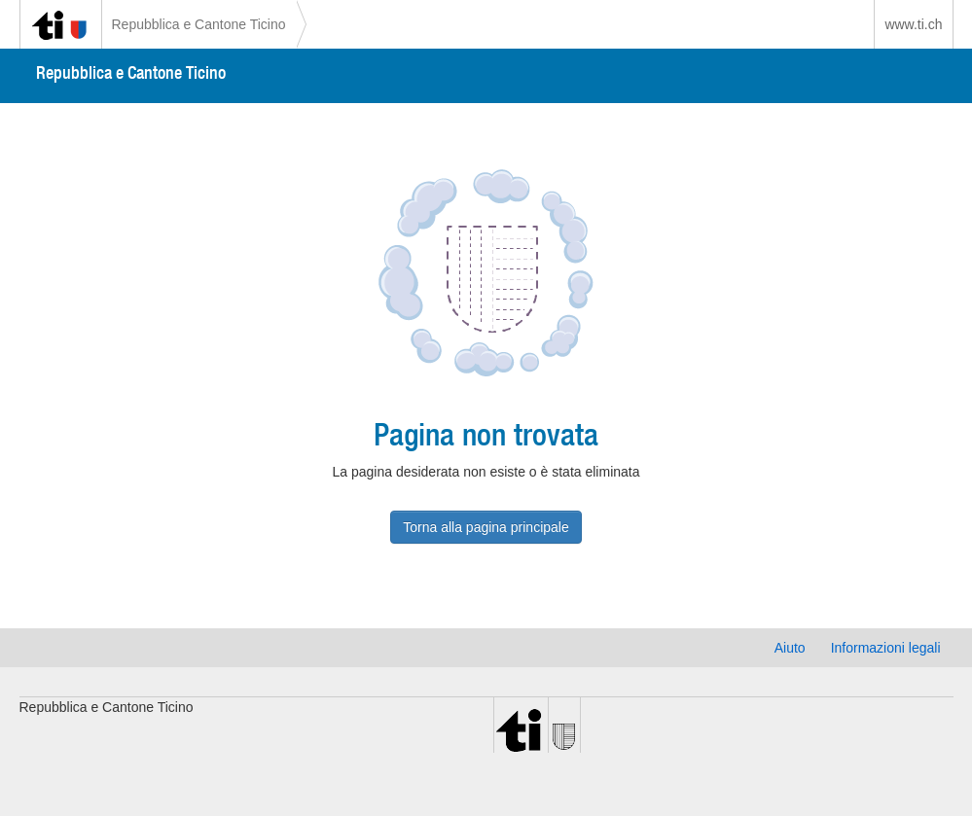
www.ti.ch (913, 24)
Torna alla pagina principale (485, 527)
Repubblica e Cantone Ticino (199, 24)
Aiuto (790, 648)
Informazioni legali (886, 648)
